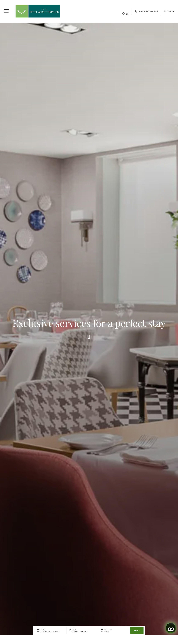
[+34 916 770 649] (136, 11)
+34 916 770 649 (148, 11)
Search (137, 630)
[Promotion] (111, 631)
